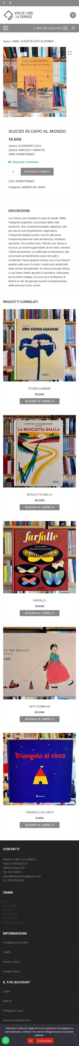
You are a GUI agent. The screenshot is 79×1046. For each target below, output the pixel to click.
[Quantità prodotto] (14, 172)
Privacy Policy (11, 961)
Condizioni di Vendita (15, 942)
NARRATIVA (29, 187)
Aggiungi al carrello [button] (39, 401)
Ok (30, 1041)
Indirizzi (7, 1001)
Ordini (6, 991)
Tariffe (7, 952)
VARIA (15, 41)
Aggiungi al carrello (37, 171)
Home (6, 41)
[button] (69, 53)
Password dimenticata (16, 1020)
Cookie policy (44, 1041)
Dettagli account (13, 1010)
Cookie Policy (11, 971)
